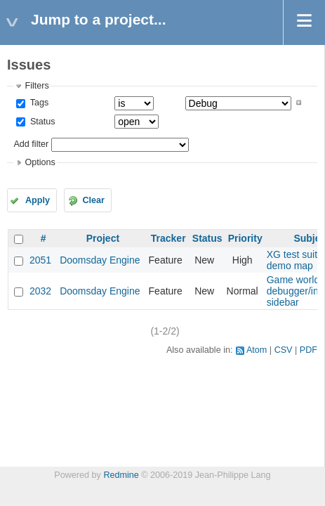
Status (41, 121)
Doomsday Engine (100, 260)
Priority (245, 238)
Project (102, 238)
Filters (36, 86)
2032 (40, 291)
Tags (37, 103)
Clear (93, 200)
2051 (40, 260)
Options (40, 162)
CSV (283, 350)
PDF (308, 350)
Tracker (168, 238)
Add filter (30, 144)
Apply (37, 200)
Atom (256, 350)
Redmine (120, 475)
